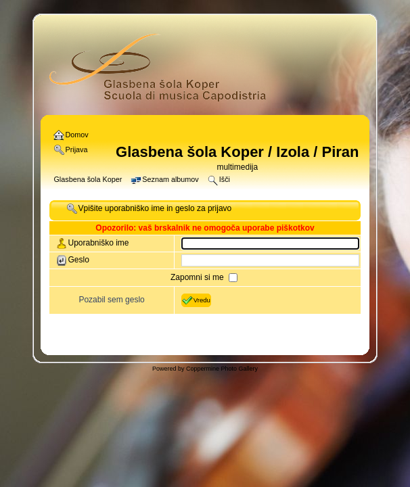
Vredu (196, 300)
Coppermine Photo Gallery (222, 368)
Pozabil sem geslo (111, 299)
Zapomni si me (198, 277)
